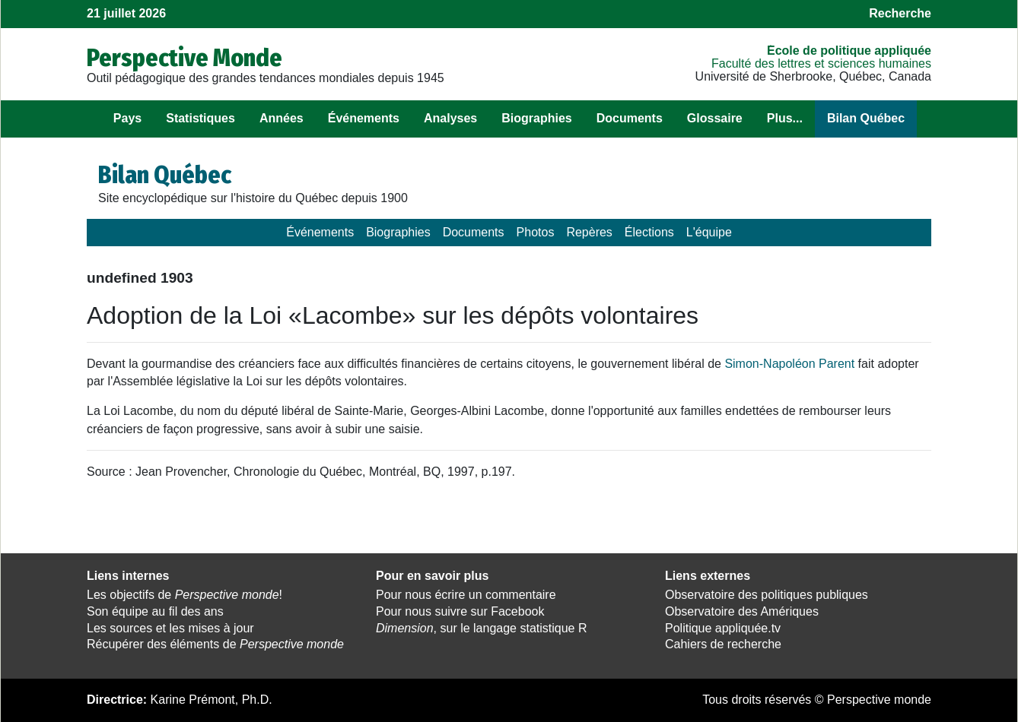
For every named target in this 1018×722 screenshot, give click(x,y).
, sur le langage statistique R (481, 628)
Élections (649, 232)
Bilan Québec (866, 118)
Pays (127, 118)
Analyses (450, 118)
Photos (536, 232)
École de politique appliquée (849, 50)
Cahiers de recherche (723, 644)
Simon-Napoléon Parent (789, 363)
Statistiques (200, 118)
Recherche (900, 13)
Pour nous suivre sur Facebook (460, 611)
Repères (589, 232)
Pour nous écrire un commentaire (466, 594)
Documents (629, 118)
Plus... (785, 118)
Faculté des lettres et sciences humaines (821, 63)
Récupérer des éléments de (215, 644)
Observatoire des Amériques (742, 611)
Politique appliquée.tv (723, 628)
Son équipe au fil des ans (155, 611)
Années (281, 118)
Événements (363, 118)
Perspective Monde (184, 57)
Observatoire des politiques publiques (766, 594)
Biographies (536, 118)
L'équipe (709, 232)
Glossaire (715, 118)
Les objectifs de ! (184, 594)
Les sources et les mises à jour (170, 628)
